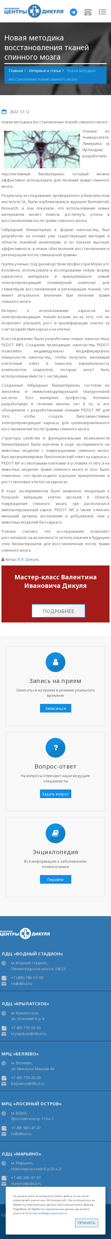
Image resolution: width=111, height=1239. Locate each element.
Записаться (55, 708)
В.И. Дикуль (28, 559)
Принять (86, 1222)
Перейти (55, 879)
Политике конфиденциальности (45, 1213)
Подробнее (58, 611)
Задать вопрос (55, 794)
